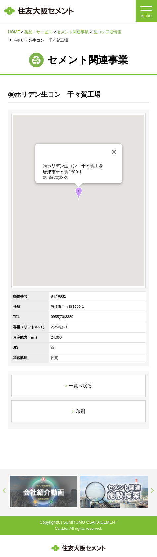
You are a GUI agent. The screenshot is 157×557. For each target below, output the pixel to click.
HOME (14, 32)
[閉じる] (114, 152)
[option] (43, 491)
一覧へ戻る (80, 385)
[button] (78, 193)
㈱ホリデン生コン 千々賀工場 (73, 165)
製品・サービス (38, 32)
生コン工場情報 (107, 32)
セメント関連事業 (73, 32)
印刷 (80, 411)
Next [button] (152, 491)
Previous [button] (5, 491)
